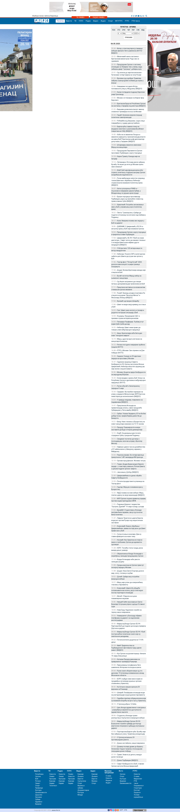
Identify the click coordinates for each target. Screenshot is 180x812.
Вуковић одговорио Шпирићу (128, 301)
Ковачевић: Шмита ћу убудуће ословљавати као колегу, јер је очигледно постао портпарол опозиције (127, 590)
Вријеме (38, 804)
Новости (52, 774)
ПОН (113, 30)
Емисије (52, 781)
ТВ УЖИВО (80, 17)
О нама (108, 776)
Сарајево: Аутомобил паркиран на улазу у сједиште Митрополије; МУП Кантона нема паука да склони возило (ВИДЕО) (128, 394)
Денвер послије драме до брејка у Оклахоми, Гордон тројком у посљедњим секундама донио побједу (127, 749)
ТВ (75, 21)
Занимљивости (41, 792)
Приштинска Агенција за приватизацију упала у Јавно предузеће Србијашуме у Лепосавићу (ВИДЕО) (126, 408)
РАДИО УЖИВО (98, 17)
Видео (95, 21)
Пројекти (137, 792)
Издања (109, 780)
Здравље (38, 802)
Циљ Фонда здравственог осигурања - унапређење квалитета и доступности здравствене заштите (128, 710)
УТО (118, 30)
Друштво (38, 795)
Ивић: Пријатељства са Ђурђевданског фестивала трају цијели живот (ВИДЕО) (126, 648)
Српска (122, 774)
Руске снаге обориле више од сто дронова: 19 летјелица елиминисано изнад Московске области (127, 673)
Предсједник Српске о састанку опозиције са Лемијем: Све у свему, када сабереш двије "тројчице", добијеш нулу (126, 67)
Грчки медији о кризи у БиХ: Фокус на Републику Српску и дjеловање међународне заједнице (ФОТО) (128, 380)
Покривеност (139, 786)
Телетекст (53, 786)
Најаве (51, 783)
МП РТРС (119, 21)
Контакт (137, 790)
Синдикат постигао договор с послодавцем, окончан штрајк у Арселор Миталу (126, 441)
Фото (121, 771)
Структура (138, 788)
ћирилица (54, 16)
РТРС (127, 21)
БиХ (36, 779)
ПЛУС (81, 21)
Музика (94, 781)
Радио (88, 21)
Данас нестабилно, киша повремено (131, 743)
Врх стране (139, 810)
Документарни (83, 790)
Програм (52, 779)
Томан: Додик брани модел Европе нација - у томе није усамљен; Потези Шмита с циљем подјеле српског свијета (128, 466)
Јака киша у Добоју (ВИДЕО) (128, 472)
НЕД (142, 30)
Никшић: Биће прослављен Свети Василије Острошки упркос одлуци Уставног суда (128, 604)
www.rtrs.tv (56, 810)
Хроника (38, 797)
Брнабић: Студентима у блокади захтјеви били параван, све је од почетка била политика (126, 512)
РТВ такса (136, 21)
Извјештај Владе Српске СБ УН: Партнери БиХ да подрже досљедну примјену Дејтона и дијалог (128, 626)
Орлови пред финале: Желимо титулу (131, 461)
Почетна (60, 21)
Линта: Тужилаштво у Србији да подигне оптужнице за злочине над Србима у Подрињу (128, 215)
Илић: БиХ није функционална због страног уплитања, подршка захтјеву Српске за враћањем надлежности (128, 172)
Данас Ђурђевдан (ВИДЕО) (127, 760)
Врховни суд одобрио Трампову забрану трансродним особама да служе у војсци (127, 80)
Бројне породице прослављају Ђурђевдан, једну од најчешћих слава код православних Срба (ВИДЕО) (127, 199)
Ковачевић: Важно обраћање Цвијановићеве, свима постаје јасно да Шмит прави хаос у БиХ (128, 528)
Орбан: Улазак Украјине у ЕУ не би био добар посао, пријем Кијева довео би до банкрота (128, 416)
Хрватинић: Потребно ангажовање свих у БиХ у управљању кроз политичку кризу (127, 207)
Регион (38, 781)
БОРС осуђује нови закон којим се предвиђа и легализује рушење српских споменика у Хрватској (126, 681)
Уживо (51, 776)
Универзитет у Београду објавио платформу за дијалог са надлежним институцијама (126, 618)
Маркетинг (138, 779)
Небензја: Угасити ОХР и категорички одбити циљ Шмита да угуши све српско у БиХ (128, 256)
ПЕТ (133, 30)
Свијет (37, 783)
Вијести (69, 21)
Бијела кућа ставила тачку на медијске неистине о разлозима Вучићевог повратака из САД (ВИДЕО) (127, 129)
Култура (38, 790)
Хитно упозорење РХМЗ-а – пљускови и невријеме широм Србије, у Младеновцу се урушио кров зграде (126, 191)
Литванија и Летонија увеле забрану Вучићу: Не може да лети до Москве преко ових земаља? (128, 164)
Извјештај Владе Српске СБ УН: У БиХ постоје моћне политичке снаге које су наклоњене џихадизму (128, 634)
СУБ (137, 30)
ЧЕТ (128, 30)
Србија (37, 799)
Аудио (103, 21)
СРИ (123, 30)
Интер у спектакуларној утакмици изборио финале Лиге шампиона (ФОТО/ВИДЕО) (126, 51)
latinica (47, 16)
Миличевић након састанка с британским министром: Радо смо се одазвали (125, 59)
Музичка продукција (109, 772)
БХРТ (121, 810)
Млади (80, 795)
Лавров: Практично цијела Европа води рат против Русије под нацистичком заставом (127, 520)
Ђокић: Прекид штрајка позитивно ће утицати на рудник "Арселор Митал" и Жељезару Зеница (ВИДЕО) (128, 295)
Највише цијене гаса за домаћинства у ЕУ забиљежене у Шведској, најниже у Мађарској (128, 449)
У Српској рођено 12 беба (126, 704)
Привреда (39, 788)
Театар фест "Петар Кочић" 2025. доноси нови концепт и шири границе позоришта (126, 264)
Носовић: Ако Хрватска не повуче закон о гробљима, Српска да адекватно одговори (126, 542)
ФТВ (125, 810)
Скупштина (82, 781)
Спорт (110, 21)
